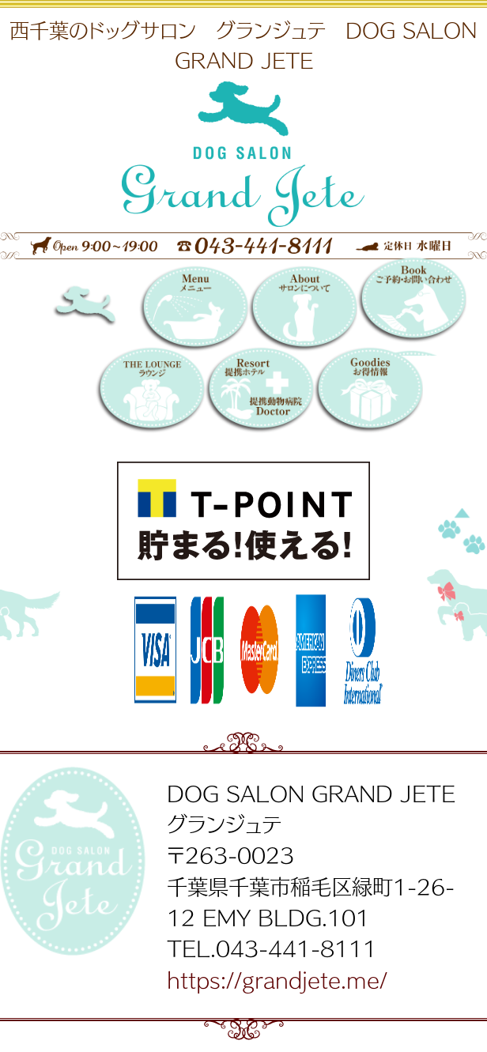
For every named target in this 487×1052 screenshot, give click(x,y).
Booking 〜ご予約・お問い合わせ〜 (411, 306)
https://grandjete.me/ (277, 979)
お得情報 (368, 392)
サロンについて (302, 311)
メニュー (193, 311)
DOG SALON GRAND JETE (106, 311)
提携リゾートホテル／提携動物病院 (259, 392)
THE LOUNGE (150, 392)
